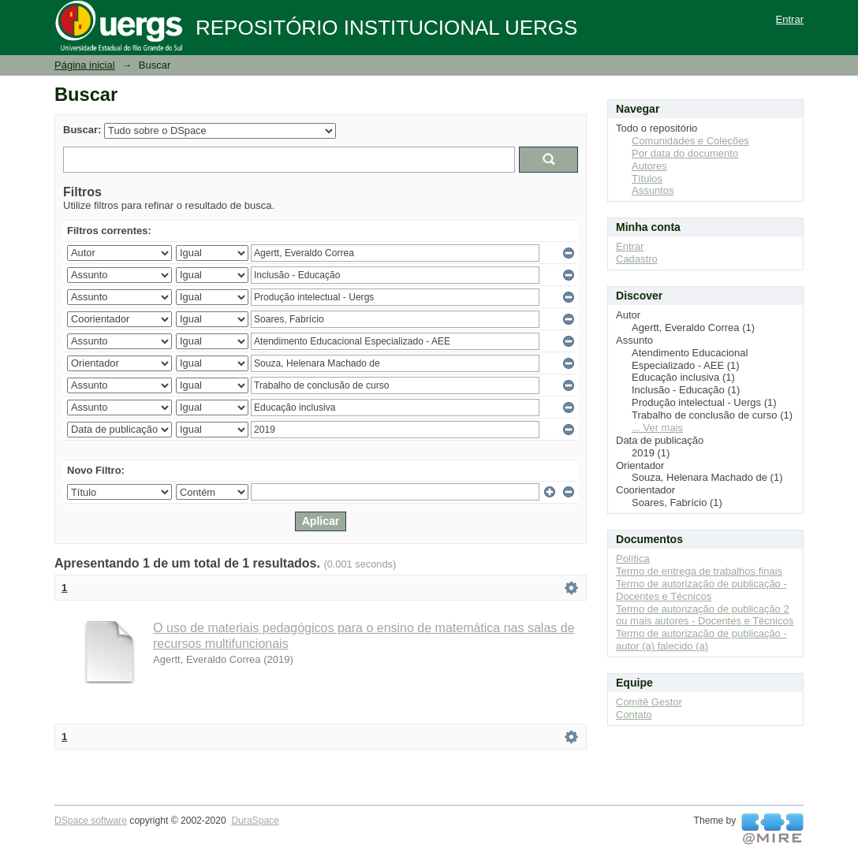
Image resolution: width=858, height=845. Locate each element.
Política (633, 558)
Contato (634, 714)
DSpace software (90, 820)
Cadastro (637, 259)
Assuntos (652, 190)
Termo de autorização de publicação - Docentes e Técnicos (701, 590)
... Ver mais (657, 428)
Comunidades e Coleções (690, 141)
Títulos (647, 178)
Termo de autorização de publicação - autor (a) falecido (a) (701, 639)
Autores (649, 166)
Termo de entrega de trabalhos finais (699, 571)
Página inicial (84, 65)
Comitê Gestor (649, 702)
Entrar (790, 19)
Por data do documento (685, 153)
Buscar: (82, 130)
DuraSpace (254, 820)
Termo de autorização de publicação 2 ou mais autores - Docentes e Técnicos (704, 615)
